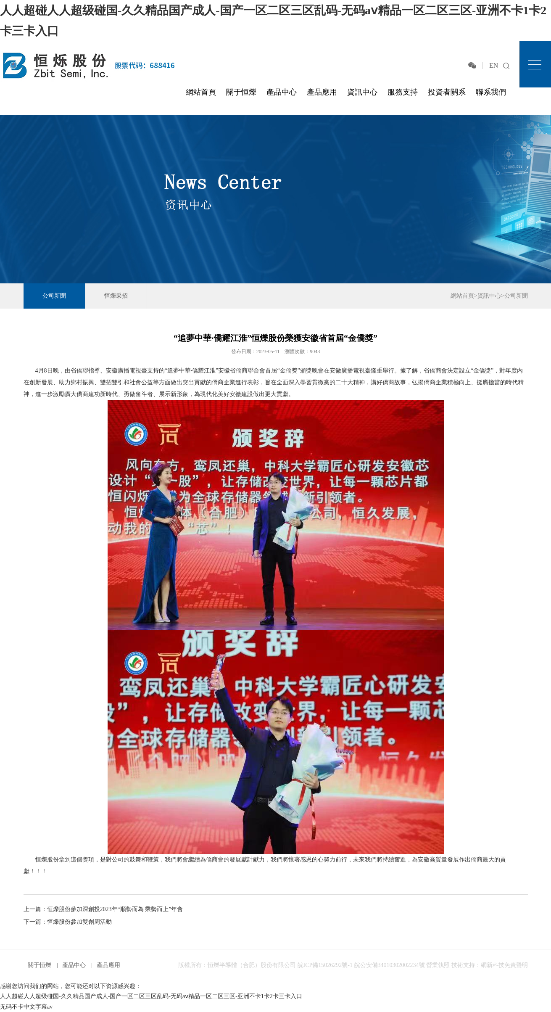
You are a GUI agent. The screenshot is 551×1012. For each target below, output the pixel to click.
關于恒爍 (241, 92)
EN (493, 65)
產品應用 (322, 92)
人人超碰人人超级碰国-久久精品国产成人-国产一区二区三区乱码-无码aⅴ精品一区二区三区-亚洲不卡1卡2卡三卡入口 (151, 996)
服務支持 (403, 92)
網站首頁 (201, 92)
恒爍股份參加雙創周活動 (79, 922)
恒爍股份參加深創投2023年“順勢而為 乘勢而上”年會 (115, 909)
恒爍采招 (116, 296)
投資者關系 (447, 92)
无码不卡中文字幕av (26, 1007)
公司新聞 (54, 296)
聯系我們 (491, 92)
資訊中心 (362, 92)
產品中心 (281, 92)
